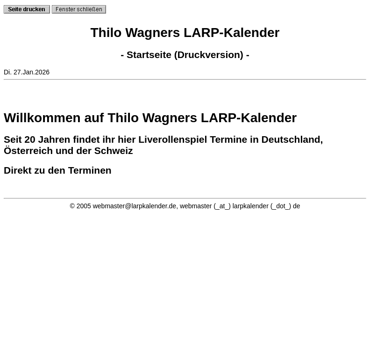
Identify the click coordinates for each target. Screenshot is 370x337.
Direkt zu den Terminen (58, 170)
